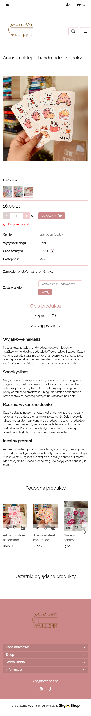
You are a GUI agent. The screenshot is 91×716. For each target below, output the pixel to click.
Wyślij (45, 292)
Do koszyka (51, 216)
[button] (81, 5)
